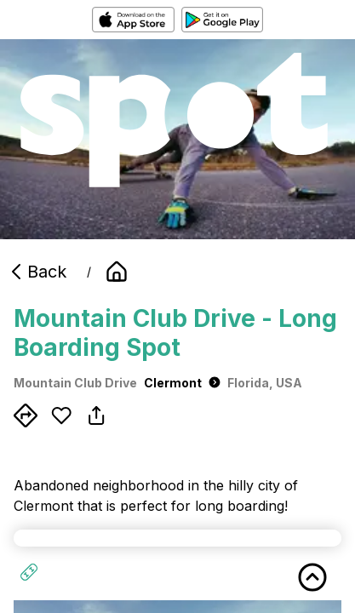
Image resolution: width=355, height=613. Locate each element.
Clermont (182, 382)
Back (36, 271)
